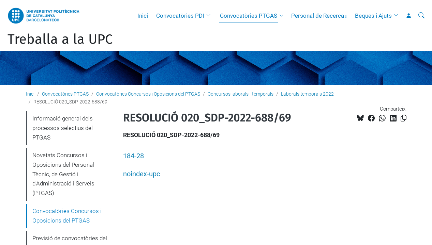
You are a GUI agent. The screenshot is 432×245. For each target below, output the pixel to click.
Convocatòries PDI (180, 15)
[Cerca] (421, 16)
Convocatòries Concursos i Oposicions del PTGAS (148, 94)
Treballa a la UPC (60, 39)
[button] (210, 16)
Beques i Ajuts (373, 15)
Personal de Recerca (317, 15)
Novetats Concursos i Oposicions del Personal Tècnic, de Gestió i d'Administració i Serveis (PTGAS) (63, 174)
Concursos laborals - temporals (240, 94)
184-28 (133, 156)
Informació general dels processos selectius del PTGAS (62, 128)
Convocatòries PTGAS (248, 15)
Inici (142, 15)
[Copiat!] (403, 118)
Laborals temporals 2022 (307, 94)
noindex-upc (141, 174)
